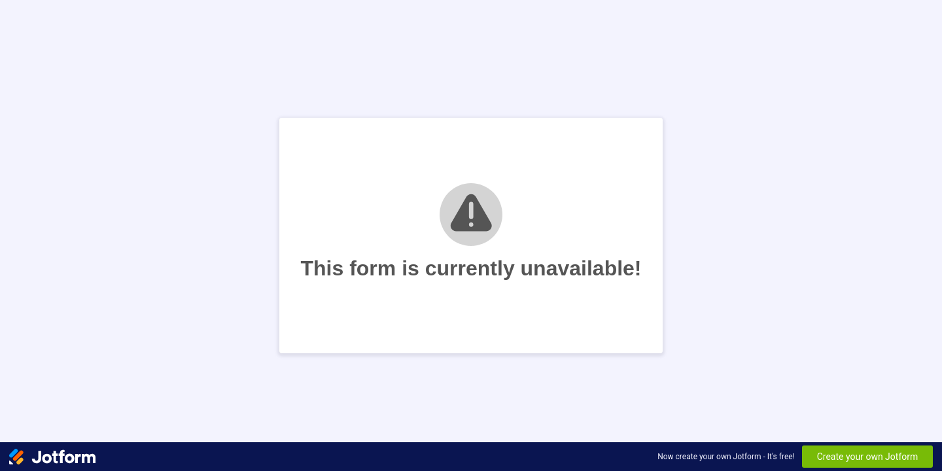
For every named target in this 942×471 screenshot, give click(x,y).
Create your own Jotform (867, 456)
